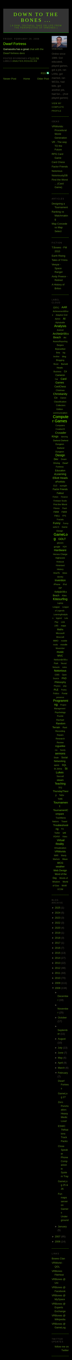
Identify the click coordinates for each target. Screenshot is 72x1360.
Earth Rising (58, 255)
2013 (58, 962)
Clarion (63, 398)
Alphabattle (60, 323)
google (57, 547)
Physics (57, 686)
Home (26, 78)
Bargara (60, 345)
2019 (58, 932)
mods (55, 645)
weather (60, 866)
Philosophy (60, 682)
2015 (58, 952)
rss (56, 750)
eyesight (63, 486)
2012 (58, 967)
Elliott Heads (60, 477)
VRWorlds (60, 851)
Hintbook (60, 562)
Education (60, 470)
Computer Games (60, 419)
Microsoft (60, 633)
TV (62, 829)
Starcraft (60, 776)
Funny (56, 523)
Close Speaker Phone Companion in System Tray (63, 1161)
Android (60, 330)
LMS (56, 626)
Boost (56, 364)
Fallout (60, 493)
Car (56, 379)
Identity (60, 577)
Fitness (56, 508)
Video (64, 837)
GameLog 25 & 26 (63, 1185)
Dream (64, 459)
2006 (58, 1241)
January (62, 1226)
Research (60, 738)
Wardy (64, 855)
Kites (64, 595)
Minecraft (60, 637)
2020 (58, 927)
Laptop (60, 603)
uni (64, 832)
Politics (56, 693)
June (61, 1052)
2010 (58, 978)
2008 (58, 988)
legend (59, 618)
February (63, 1072)
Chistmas (60, 390)
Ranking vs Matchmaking (60, 215)
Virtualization (60, 848)
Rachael (60, 720)
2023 (58, 917)
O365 (57, 675)
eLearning (60, 474)
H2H (65, 547)
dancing (64, 437)
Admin (57, 319)
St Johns (58, 769)
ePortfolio (60, 481)
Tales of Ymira (59, 260)
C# (65, 371)
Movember (60, 648)
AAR (64, 307)
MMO (55, 641)
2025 (58, 907)
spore (56, 765)
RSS (44, 73)
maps (63, 625)
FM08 (56, 512)
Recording (60, 731)
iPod (65, 584)
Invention (60, 580)
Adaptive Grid (61, 315)
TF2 (60, 787)
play (64, 686)
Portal (64, 693)
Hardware (60, 550)
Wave (65, 859)
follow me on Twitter (62, 1348)
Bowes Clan (58, 1258)
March (61, 1067)
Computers (60, 425)
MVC (60, 655)
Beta (58, 353)
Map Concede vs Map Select (59, 227)
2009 (58, 983)
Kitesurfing (60, 599)
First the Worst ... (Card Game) (60, 183)
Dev (56, 459)
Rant (65, 727)
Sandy (62, 750)
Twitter (57, 833)
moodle (63, 644)
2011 (58, 972)
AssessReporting (60, 341)
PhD (64, 678)
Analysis (17, 61)
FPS (64, 516)
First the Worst (60, 504)
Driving (56, 463)
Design (60, 455)
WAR (56, 855)
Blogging (60, 360)
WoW (64, 885)
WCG (60, 862)
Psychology (60, 712)
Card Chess (58, 162)
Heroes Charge (60, 554)
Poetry (64, 690)
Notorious (57, 171)
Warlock (56, 859)
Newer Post (9, 78)
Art (65, 337)
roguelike (30, 61)
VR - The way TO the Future (59, 146)
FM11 (57, 516)
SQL (64, 765)
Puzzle (60, 716)
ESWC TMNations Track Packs (63, 1134)
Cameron (60, 375)
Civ (55, 397)
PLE (56, 689)
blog (64, 356)
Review (60, 742)
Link (63, 622)
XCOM (60, 889)
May (60, 1057)
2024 (58, 912)
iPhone (57, 584)
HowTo (56, 573)
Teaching (60, 783)
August (61, 1038)
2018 (58, 937)
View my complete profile (58, 107)
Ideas (64, 573)
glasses (60, 543)
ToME (60, 799)
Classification (60, 401)
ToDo (61, 795)
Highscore (60, 558)
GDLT (62, 538)
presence (60, 697)
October (62, 1017)
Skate (56, 758)
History (60, 569)
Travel (64, 821)
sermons (60, 753)
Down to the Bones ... (36, 17)
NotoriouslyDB (60, 175)
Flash (64, 508)
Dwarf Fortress (14, 44)
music (60, 651)
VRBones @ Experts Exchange (59, 1307)
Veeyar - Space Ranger (57, 268)
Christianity (60, 393)
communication (60, 413)
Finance (64, 497)
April (61, 1062)
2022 (58, 922)
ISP (60, 588)
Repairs (60, 735)
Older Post (43, 78)
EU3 (55, 486)
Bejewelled (60, 349)
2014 (58, 957)
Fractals (60, 519)
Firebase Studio (60, 501)
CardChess (60, 386)
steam (60, 780)
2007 (58, 1236)
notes (64, 667)
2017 (58, 942)
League (56, 607)
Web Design (60, 870)
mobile (64, 641)
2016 (58, 947)
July (60, 1047)
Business (57, 372)
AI (64, 318)
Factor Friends (60, 166)
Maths (60, 629)
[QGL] (56, 307)
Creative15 (60, 429)
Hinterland (60, 565)
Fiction (55, 497)
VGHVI (56, 836)
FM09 (64, 512)
